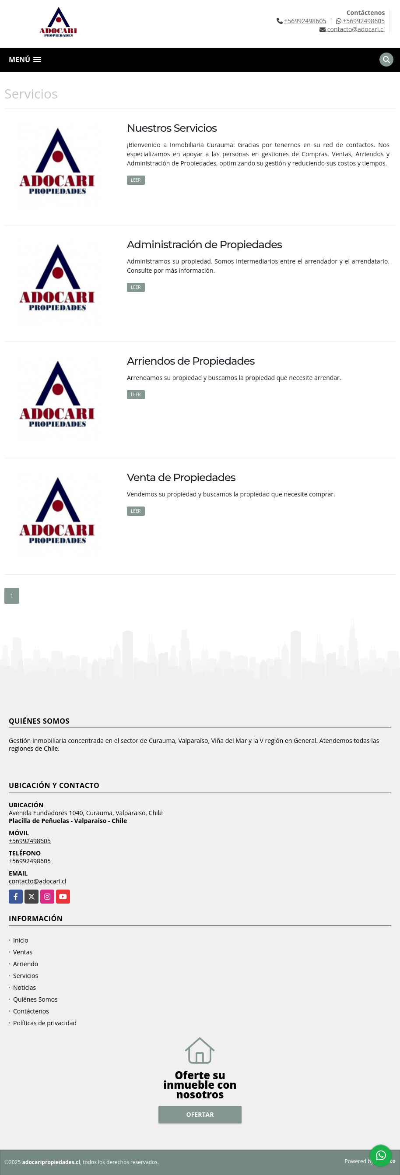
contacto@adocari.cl (38, 881)
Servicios (25, 975)
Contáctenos (31, 1011)
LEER (136, 180)
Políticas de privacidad (45, 1023)
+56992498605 (305, 21)
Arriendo (25, 964)
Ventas (22, 952)
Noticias (24, 987)
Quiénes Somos (35, 999)
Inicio (20, 940)
